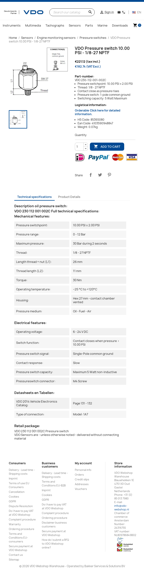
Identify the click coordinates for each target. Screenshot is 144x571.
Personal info (83, 470)
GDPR (12, 501)
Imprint (13, 478)
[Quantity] (79, 147)
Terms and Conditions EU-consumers (18, 537)
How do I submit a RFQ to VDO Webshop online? (55, 543)
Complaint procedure (22, 519)
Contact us (16, 555)
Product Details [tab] (69, 197)
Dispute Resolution (21, 506)
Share (90, 174)
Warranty (15, 524)
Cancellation (17, 492)
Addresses (82, 484)
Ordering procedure (21, 529)
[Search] (72, 12)
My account (83, 463)
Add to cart (107, 146)
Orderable (97, 112)
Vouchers (81, 489)
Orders (79, 474)
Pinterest (109, 174)
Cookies (14, 496)
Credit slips (82, 479)
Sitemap (14, 559)
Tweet (100, 174)
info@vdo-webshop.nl (121, 507)
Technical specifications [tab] (34, 197)
